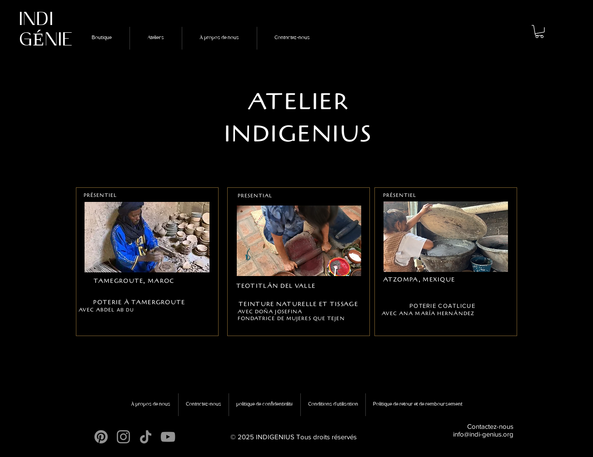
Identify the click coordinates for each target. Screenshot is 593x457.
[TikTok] (145, 437)
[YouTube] (168, 437)
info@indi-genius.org (483, 434)
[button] (539, 31)
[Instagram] (123, 437)
